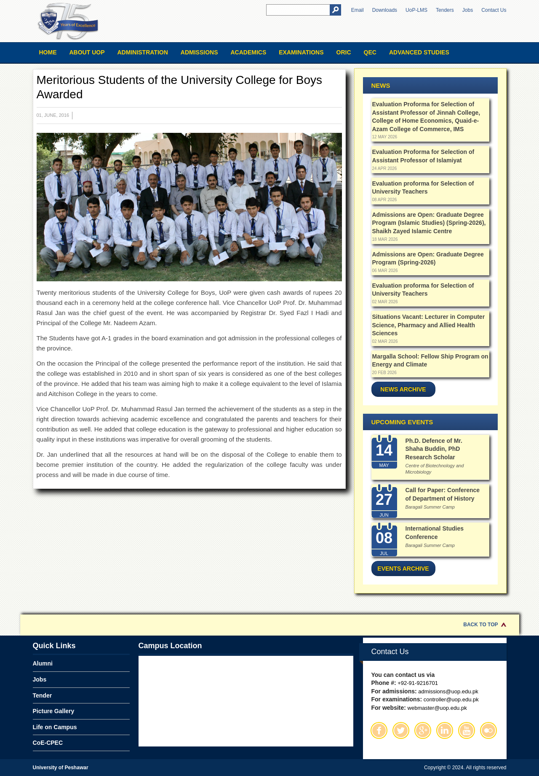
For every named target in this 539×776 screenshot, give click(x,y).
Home (48, 52)
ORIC (343, 52)
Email (357, 10)
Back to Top (480, 624)
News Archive (403, 389)
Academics (248, 52)
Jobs (467, 10)
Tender (42, 695)
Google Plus (422, 730)
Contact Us (493, 10)
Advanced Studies (419, 52)
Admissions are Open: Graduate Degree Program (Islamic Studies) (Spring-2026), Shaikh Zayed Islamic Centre (429, 222)
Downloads (384, 10)
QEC (370, 52)
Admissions (199, 52)
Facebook (379, 730)
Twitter (400, 730)
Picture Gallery (54, 711)
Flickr (488, 730)
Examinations (301, 52)
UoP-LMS (416, 10)
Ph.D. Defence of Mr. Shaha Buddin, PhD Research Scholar (434, 449)
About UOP (87, 52)
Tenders (445, 10)
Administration (142, 52)
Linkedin (444, 730)
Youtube (466, 730)
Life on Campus (55, 727)
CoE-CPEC (48, 742)
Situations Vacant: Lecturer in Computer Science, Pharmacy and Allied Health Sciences (428, 325)
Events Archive (403, 568)
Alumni (43, 663)
